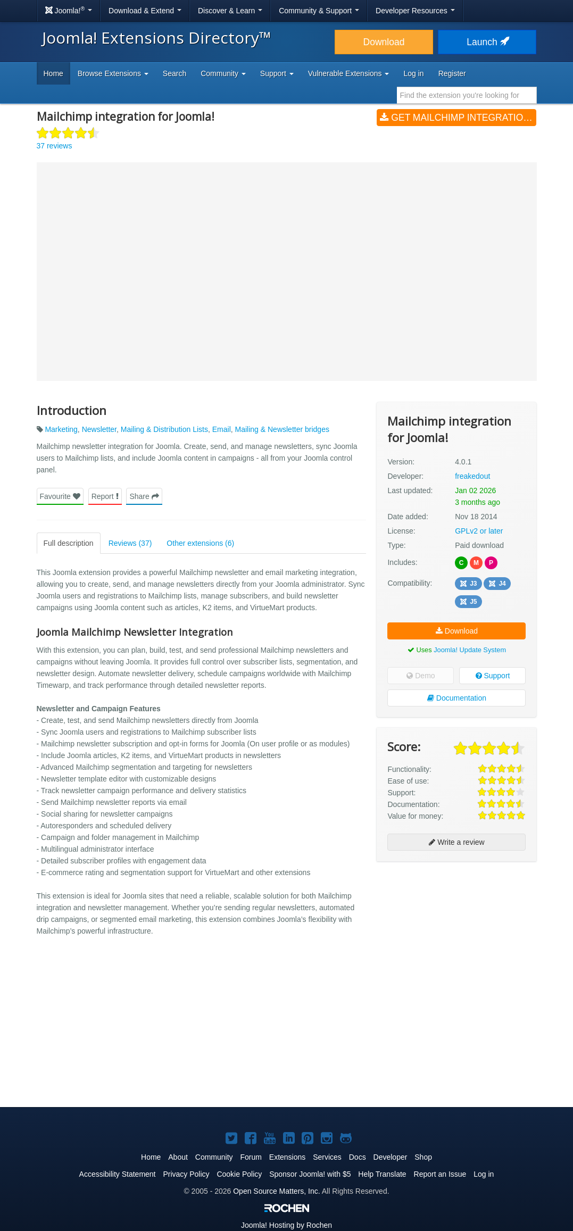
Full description (69, 543)
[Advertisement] (456, 938)
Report (105, 496)
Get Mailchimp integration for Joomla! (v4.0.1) (458, 117)
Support (493, 675)
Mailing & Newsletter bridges (282, 429)
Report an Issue (440, 1174)
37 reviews (54, 146)
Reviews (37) (130, 543)
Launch (487, 42)
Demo (420, 675)
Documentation (456, 698)
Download (384, 42)
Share (144, 496)
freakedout (472, 476)
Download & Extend (145, 10)
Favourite (60, 496)
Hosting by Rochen (286, 1225)
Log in (413, 73)
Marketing (61, 429)
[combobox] (467, 95)
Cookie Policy (239, 1174)
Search (174, 73)
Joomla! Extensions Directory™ (156, 37)
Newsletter (99, 429)
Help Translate (382, 1174)
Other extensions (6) (200, 543)
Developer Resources (415, 10)
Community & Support (319, 10)
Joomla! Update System (470, 650)
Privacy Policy (186, 1174)
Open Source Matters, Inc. (276, 1191)
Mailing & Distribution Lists (164, 429)
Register (452, 73)
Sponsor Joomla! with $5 (310, 1174)
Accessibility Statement (117, 1174)
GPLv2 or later (479, 531)
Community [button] (223, 73)
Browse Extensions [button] (113, 73)
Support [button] (277, 73)
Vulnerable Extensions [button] (348, 73)
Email (221, 429)
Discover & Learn (230, 10)
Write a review (456, 842)
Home (53, 73)
